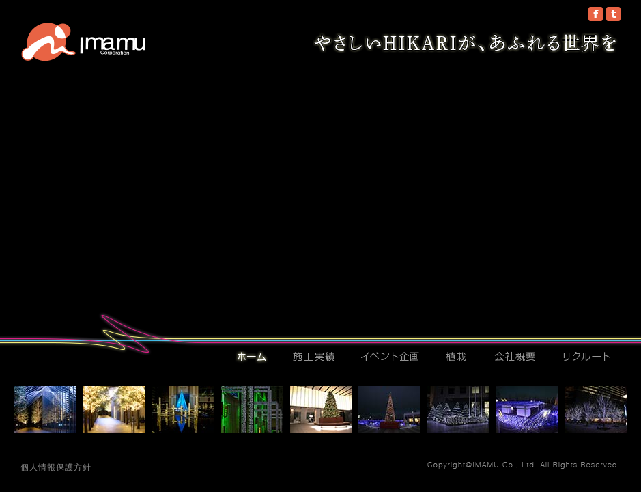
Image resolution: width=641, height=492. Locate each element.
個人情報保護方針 (55, 467)
